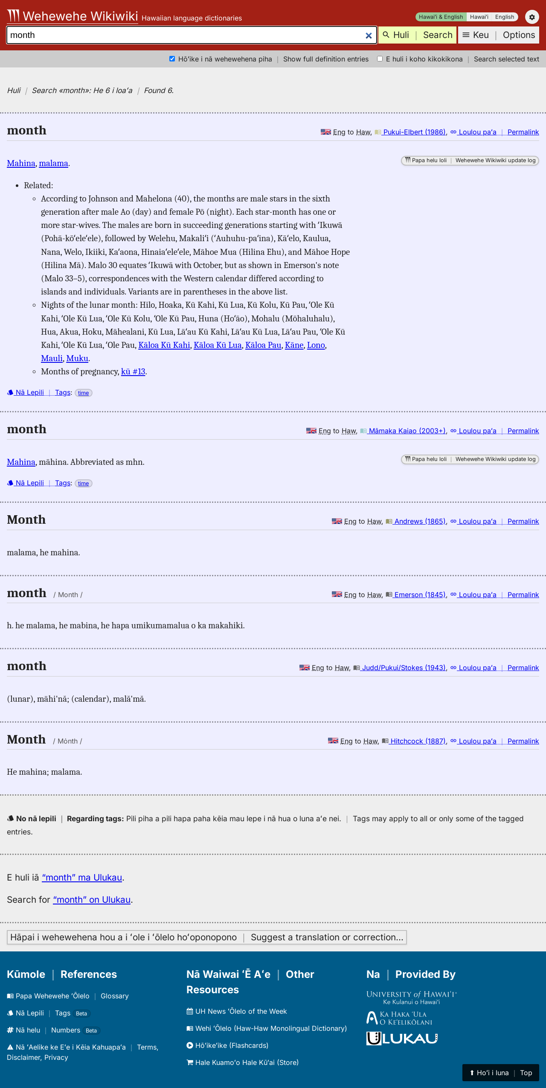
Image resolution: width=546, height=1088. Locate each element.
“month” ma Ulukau (82, 877)
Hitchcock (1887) (414, 741)
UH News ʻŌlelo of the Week (236, 1011)
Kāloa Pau (263, 345)
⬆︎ (500, 1072)
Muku (77, 358)
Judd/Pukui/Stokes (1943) (399, 667)
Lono (316, 345)
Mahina (21, 163)
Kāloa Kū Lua (218, 345)
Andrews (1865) (416, 521)
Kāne (294, 345)
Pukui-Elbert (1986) (410, 132)
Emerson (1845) (416, 594)
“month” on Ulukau (92, 899)
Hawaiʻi (479, 17)
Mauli (52, 358)
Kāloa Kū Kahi (164, 345)
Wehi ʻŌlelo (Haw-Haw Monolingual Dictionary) (266, 1028)
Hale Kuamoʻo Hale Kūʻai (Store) (242, 1062)
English (504, 17)
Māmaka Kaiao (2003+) (403, 430)
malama (53, 163)
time (83, 393)
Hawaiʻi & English (441, 17)
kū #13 (133, 371)
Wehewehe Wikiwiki (72, 16)
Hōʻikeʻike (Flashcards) (227, 1045)
